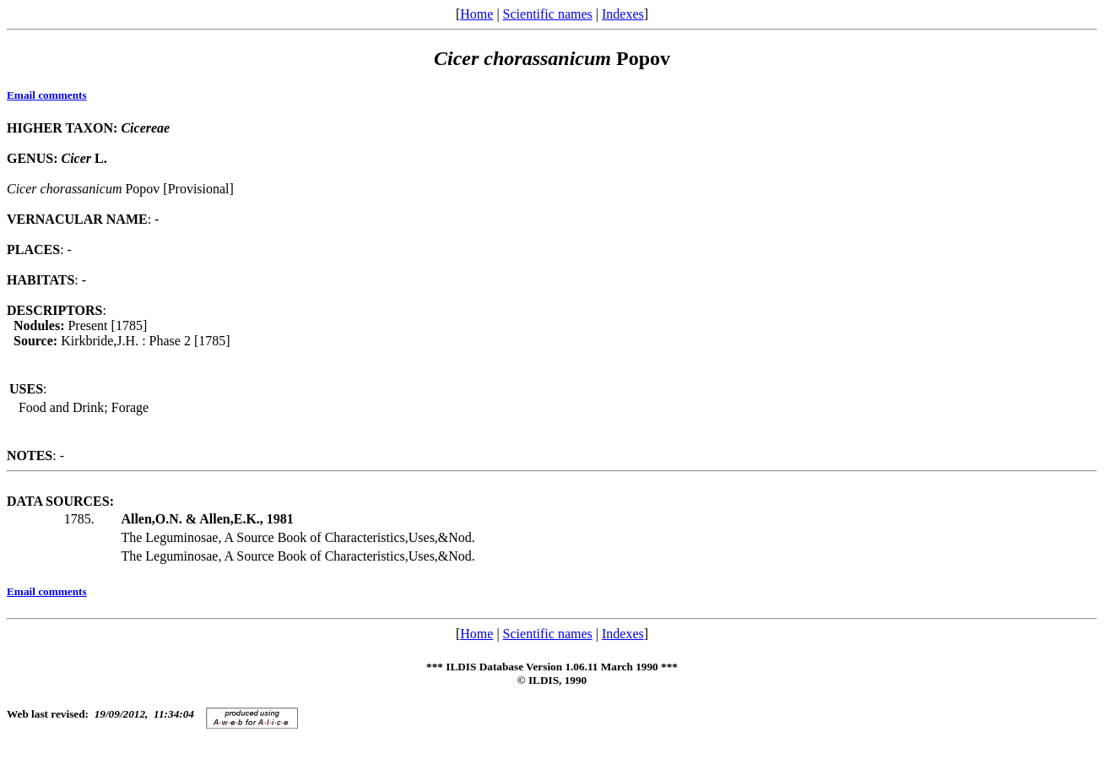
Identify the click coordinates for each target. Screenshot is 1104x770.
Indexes (623, 14)
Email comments (47, 95)
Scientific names (548, 14)
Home (476, 14)
